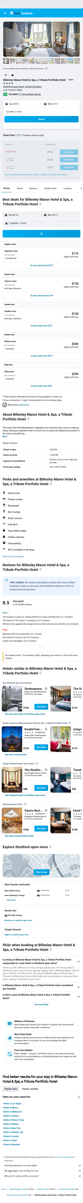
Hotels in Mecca (10, 1107)
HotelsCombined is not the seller (43, 1165)
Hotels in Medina (11, 1124)
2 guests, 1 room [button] (14, 111)
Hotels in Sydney (11, 1116)
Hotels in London (11, 1136)
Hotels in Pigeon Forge (13, 1120)
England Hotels (43, 1189)
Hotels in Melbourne (12, 1112)
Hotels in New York (12, 1128)
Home (3, 1189)
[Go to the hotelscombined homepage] (21, 13)
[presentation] (46, 68)
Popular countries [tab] (30, 1089)
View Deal (41, 707)
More (5, 436)
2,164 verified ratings (30, 94)
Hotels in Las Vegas (12, 1103)
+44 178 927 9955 (12, 90)
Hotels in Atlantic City (13, 1132)
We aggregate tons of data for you (43, 1171)
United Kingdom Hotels (18, 1189)
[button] (5, 13)
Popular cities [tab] (11, 1089)
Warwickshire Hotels (67, 1189)
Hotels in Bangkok (11, 1144)
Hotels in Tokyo (10, 1140)
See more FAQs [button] (42, 1004)
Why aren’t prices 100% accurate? (43, 1176)
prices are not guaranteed (65, 1157)
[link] (25, 714)
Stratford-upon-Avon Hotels (17, 1195)
